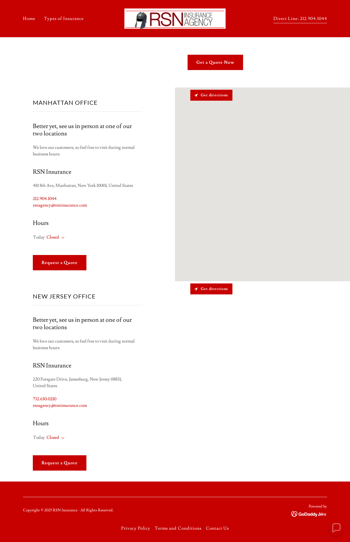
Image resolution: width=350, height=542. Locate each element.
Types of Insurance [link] (64, 18)
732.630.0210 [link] (44, 399)
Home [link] (29, 18)
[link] (175, 17)
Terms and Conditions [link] (178, 528)
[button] (62, 238)
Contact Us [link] (217, 528)
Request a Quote (60, 262)
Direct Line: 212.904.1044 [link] (300, 18)
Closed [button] (52, 237)
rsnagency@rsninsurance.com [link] (60, 205)
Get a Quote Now (215, 62)
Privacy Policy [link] (135, 528)
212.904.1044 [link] (45, 198)
